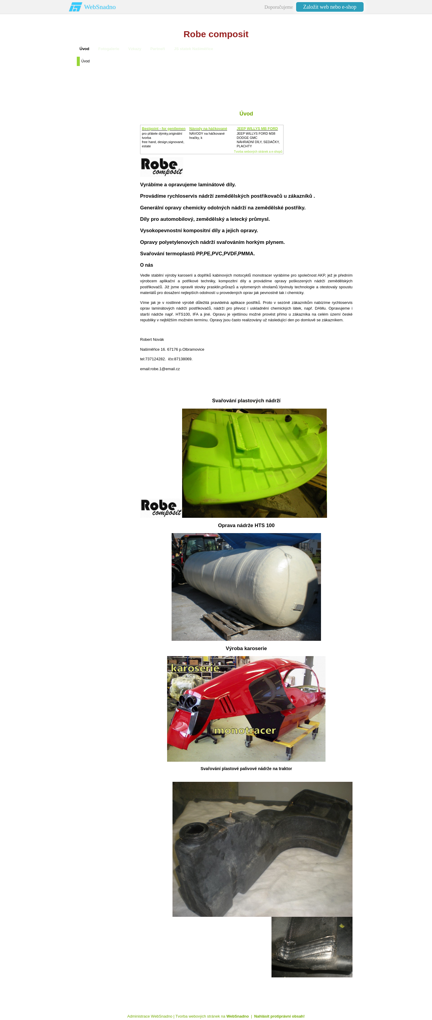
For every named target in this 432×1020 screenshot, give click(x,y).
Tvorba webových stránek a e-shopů (258, 151)
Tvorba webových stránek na (212, 1016)
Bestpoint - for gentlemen (163, 129)
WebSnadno (100, 6)
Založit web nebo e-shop (329, 7)
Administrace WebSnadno (149, 1016)
